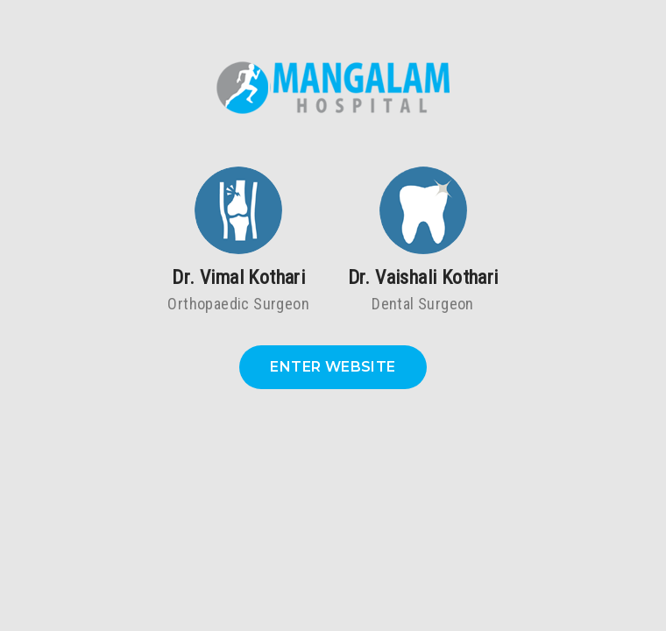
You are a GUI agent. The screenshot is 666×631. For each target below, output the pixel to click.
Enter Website (332, 366)
